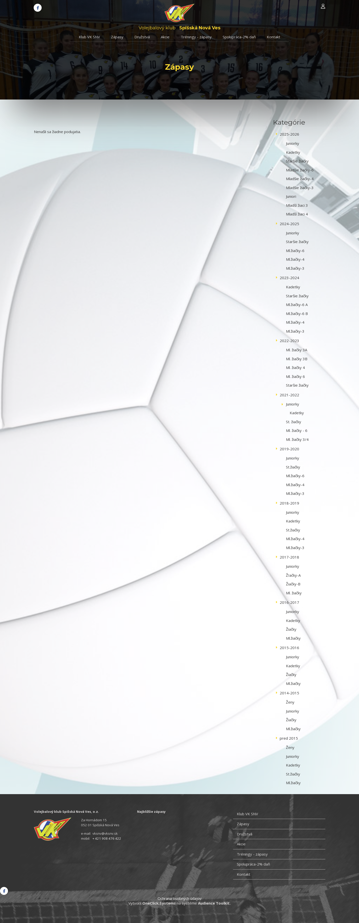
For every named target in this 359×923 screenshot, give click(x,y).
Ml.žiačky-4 (295, 259)
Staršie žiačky (297, 160)
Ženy (290, 702)
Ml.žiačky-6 (295, 250)
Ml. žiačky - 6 (296, 430)
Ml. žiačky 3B (296, 358)
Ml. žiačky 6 (295, 376)
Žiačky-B (293, 583)
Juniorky (292, 143)
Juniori (291, 196)
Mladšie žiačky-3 (300, 187)
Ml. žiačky (294, 592)
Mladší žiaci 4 (297, 213)
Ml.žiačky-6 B (297, 313)
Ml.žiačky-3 (295, 268)
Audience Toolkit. (214, 903)
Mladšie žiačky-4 (300, 178)
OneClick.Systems (159, 903)
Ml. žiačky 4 (295, 367)
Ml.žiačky (293, 638)
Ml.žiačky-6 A (297, 304)
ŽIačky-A (293, 575)
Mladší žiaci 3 (297, 205)
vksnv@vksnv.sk (105, 833)
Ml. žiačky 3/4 (297, 439)
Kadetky (293, 152)
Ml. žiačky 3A (296, 349)
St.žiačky (293, 466)
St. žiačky (293, 421)
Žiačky (291, 629)
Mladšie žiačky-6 (300, 169)
